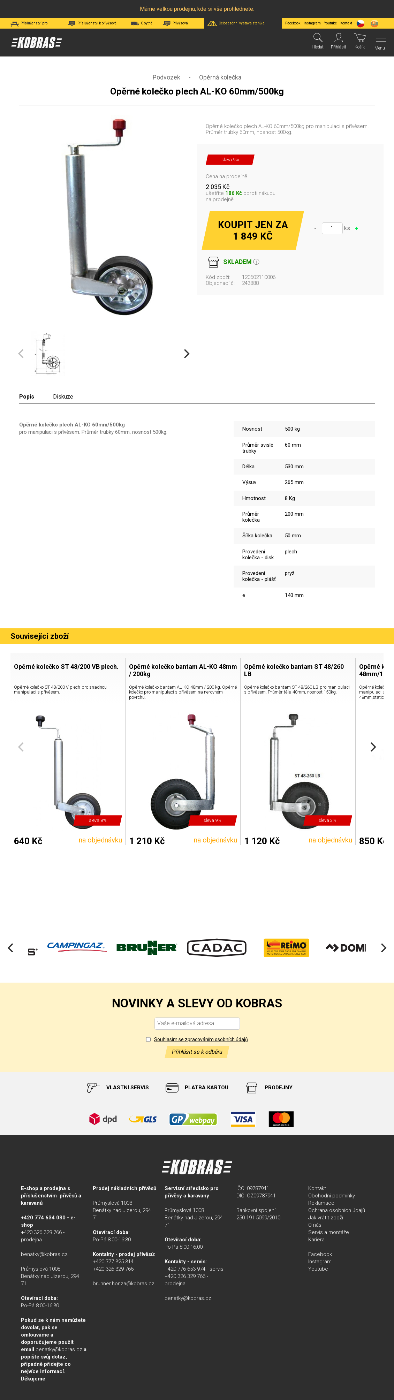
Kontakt (317, 1188)
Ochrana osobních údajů (336, 1210)
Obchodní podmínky (331, 1196)
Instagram (312, 23)
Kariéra (316, 1239)
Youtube (330, 23)
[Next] (186, 353)
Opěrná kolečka (220, 77)
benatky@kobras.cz (44, 1254)
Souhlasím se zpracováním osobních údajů (201, 1039)
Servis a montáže (328, 1232)
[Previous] (11, 947)
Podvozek (166, 77)
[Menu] (379, 42)
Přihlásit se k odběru (197, 1052)
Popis (26, 396)
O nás (314, 1225)
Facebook (292, 23)
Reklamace (321, 1203)
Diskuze (63, 396)
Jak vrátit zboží (325, 1217)
